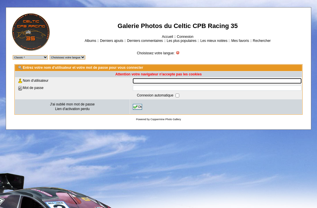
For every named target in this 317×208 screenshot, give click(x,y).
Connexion (185, 37)
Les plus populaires (181, 41)
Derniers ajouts (111, 41)
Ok (137, 107)
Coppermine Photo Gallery (165, 119)
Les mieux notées (213, 41)
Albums (90, 41)
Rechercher (262, 41)
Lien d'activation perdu (72, 109)
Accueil (167, 37)
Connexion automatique (155, 95)
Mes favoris (240, 41)
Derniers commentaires (145, 41)
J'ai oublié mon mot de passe (72, 104)
